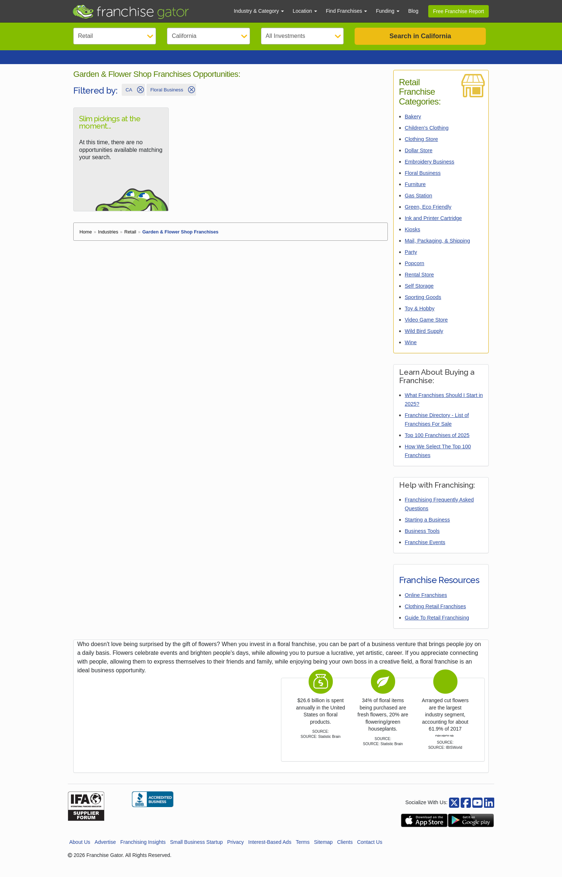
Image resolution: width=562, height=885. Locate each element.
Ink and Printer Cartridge (433, 226)
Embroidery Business (429, 170)
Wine (411, 350)
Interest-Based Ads (269, 850)
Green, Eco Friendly (428, 215)
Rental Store (419, 283)
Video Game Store (426, 328)
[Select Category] (114, 36)
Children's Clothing (427, 136)
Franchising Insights (143, 850)
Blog (413, 11)
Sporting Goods (423, 305)
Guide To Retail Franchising (437, 626)
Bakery (413, 124)
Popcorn (415, 271)
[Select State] (208, 36)
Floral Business (423, 181)
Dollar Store (419, 158)
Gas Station (418, 203)
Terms (302, 850)
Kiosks (412, 237)
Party (411, 260)
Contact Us (369, 850)
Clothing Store (421, 147)
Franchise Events (425, 550)
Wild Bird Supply (424, 339)
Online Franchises (426, 603)
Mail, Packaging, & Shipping (437, 249)
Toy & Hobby (420, 316)
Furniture (415, 192)
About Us (79, 850)
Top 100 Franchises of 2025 (437, 443)
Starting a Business (427, 528)
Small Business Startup (196, 850)
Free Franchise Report (458, 11)
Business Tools (422, 539)
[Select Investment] (302, 36)
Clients (345, 850)
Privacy (235, 850)
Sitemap (323, 850)
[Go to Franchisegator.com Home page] (148, 11)
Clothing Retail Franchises (435, 614)
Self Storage (419, 294)
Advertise (105, 850)
